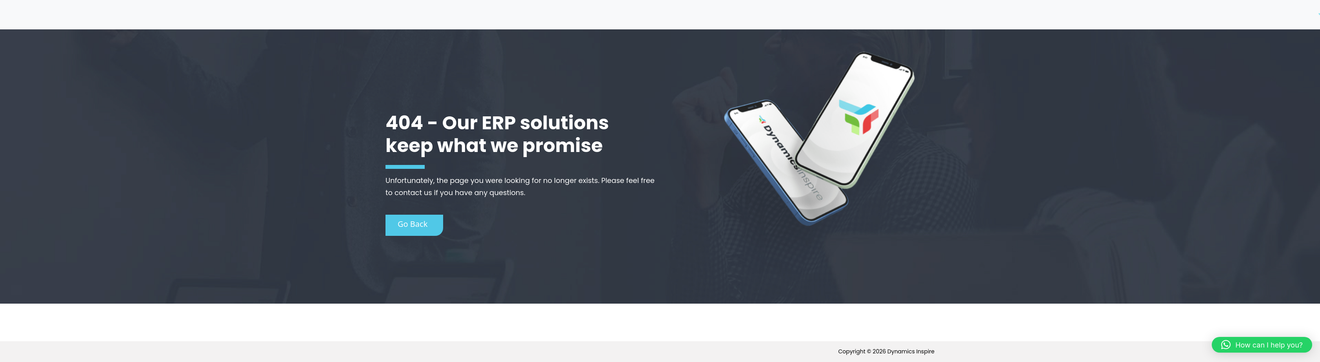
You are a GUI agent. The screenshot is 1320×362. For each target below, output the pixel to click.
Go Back (412, 224)
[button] (1262, 345)
